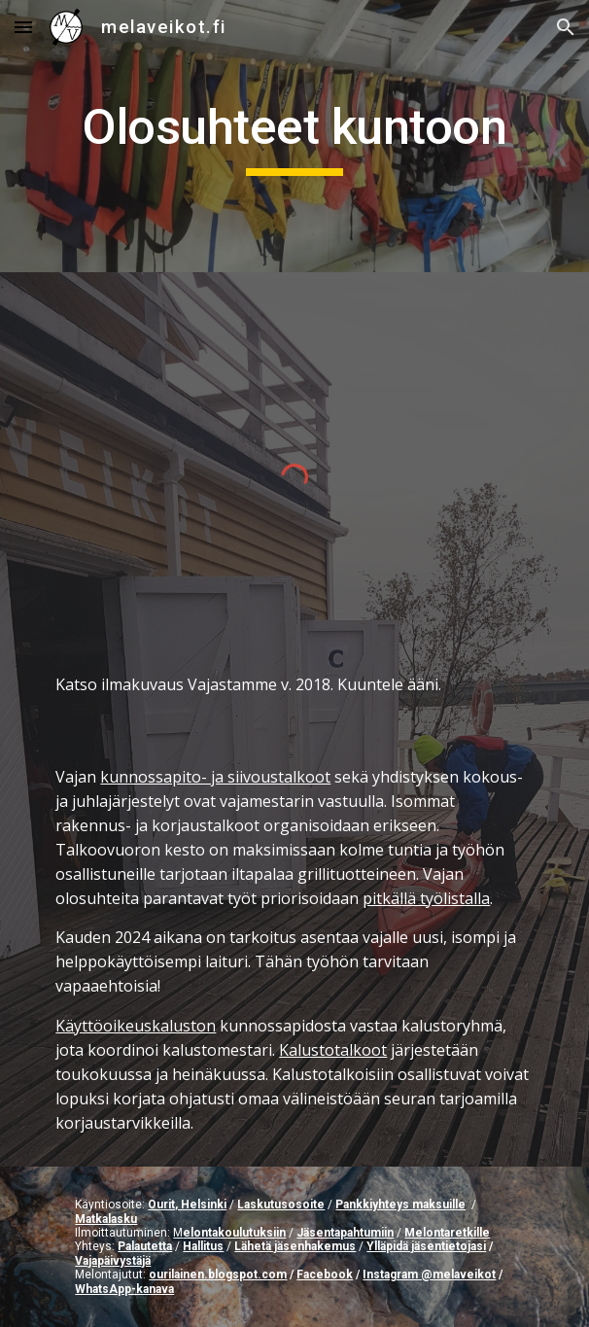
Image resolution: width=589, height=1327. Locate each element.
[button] (23, 26)
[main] (294, 136)
